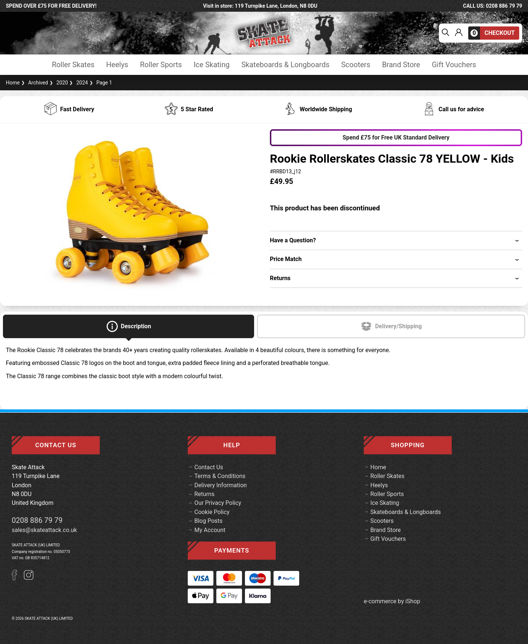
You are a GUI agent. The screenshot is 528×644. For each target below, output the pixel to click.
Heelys (117, 65)
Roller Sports (161, 65)
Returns (204, 494)
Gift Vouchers (454, 65)
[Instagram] (28, 578)
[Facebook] (17, 578)
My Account (209, 530)
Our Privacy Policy (217, 502)
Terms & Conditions (220, 476)
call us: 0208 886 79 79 (492, 6)
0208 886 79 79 (37, 520)
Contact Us (208, 467)
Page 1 (100, 83)
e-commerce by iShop (392, 601)
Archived (34, 83)
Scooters (355, 65)
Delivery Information (220, 485)
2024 (78, 83)
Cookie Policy (212, 512)
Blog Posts (208, 520)
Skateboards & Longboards (285, 65)
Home (13, 83)
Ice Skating (212, 65)
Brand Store (401, 65)
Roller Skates (73, 65)
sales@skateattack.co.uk (44, 530)
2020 (58, 83)
